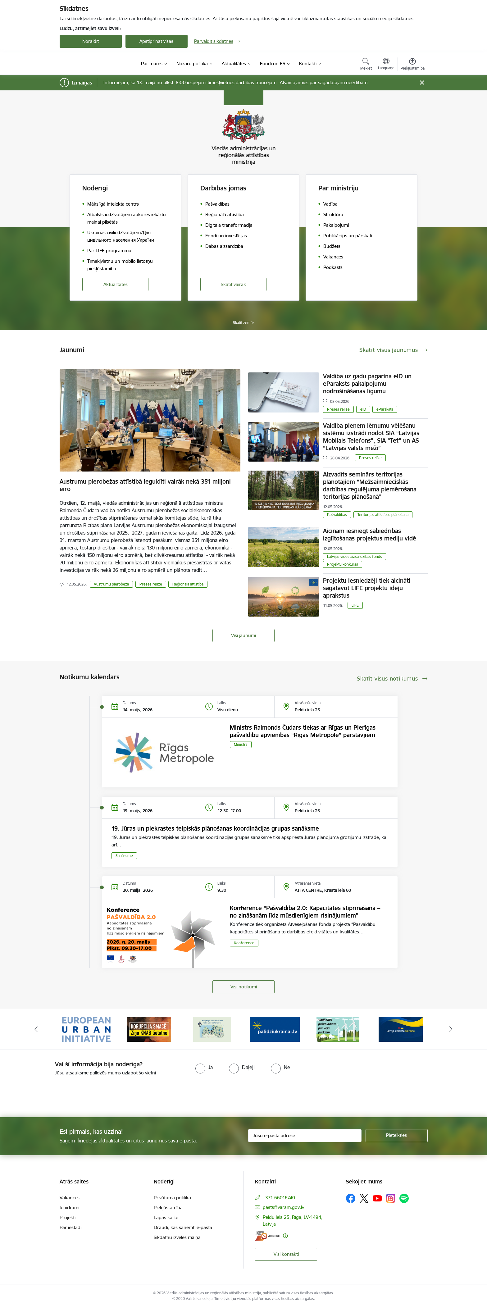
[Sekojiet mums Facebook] (350, 1198)
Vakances (70, 1198)
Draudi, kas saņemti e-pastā (183, 1227)
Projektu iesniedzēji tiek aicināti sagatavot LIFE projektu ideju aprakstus (366, 588)
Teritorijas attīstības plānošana (382, 514)
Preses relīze (150, 584)
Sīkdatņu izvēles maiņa (177, 1237)
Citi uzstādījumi (381, 195)
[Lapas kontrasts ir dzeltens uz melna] (412, 138)
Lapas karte (166, 1217)
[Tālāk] (451, 1029)
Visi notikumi (243, 987)
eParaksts (384, 409)
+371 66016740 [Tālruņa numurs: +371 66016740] (279, 1198)
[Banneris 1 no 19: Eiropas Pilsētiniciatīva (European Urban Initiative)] (86, 1029)
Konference (244, 943)
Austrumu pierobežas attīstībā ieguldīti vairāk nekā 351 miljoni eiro (145, 485)
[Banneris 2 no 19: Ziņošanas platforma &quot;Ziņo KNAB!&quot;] (149, 1029)
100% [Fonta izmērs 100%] (353, 104)
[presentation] (52, 1094)
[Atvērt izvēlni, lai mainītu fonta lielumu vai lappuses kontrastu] (413, 64)
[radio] (204, 1067)
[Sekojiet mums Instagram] (390, 1198)
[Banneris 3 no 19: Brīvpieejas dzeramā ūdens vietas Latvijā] (212, 1029)
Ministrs (241, 744)
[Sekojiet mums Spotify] (404, 1198)
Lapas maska (402, 171)
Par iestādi (70, 1227)
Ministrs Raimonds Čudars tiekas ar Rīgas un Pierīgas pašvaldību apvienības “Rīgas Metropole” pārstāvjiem (302, 731)
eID (363, 409)
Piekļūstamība (168, 1207)
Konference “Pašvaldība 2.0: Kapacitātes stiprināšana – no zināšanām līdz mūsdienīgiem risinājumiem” (305, 911)
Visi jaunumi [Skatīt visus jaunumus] (243, 635)
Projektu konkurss (342, 564)
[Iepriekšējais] (36, 1029)
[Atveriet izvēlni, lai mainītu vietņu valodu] (386, 64)
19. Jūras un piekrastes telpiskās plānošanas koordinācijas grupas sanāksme (215, 828)
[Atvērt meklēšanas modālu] (366, 64)
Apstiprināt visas (156, 41)
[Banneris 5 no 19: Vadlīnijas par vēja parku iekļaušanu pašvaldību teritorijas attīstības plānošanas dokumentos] (337, 1029)
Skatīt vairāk (233, 284)
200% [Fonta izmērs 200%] (409, 104)
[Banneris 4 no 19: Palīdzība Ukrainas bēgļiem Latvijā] (275, 1029)
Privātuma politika (172, 1198)
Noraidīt (90, 41)
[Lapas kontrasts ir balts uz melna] (371, 138)
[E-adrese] (267, 1236)
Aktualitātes (115, 284)
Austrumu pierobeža (111, 584)
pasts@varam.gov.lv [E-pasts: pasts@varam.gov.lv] (283, 1207)
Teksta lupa (360, 171)
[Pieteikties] (397, 1135)
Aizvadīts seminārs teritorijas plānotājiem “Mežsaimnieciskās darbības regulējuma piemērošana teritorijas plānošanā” (369, 485)
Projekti (67, 1217)
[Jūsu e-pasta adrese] (305, 1135)
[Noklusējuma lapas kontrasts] (350, 138)
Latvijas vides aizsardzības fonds (354, 556)
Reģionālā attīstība (187, 584)
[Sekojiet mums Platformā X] (364, 1198)
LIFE (355, 605)
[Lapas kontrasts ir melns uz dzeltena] (391, 138)
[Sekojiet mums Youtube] (377, 1198)
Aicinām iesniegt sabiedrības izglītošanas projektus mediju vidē (369, 534)
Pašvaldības (337, 514)
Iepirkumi (69, 1207)
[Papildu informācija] (285, 1235)
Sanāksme (124, 855)
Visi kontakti (286, 1254)
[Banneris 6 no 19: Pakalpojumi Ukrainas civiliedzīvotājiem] (401, 1029)
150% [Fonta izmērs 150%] (381, 104)
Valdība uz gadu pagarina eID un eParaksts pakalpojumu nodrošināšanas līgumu (367, 383)
